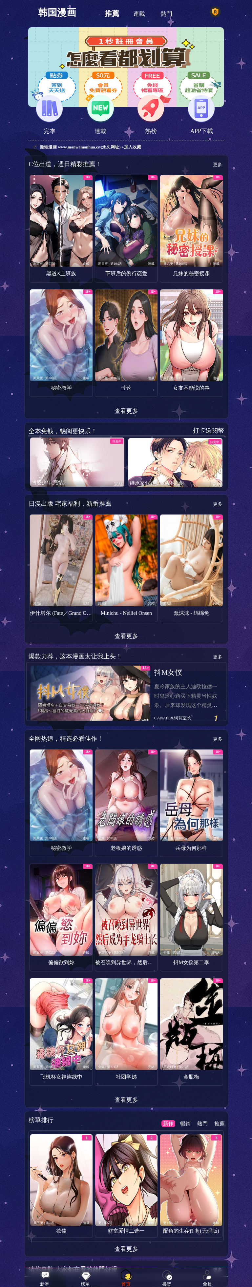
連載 (139, 13)
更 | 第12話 (170, 1223)
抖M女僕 (168, 672)
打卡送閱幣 (208, 430)
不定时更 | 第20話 (176, 1067)
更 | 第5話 (105, 1223)
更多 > (213, 165)
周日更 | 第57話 (44, 263)
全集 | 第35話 (172, 952)
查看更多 (126, 411)
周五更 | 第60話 (44, 1067)
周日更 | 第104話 (110, 263)
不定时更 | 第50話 (110, 952)
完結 (118, 484)
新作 (168, 1124)
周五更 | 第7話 (43, 1223)
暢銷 (185, 1124)
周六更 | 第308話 (45, 378)
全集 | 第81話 (107, 838)
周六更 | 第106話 (175, 263)
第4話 (167, 603)
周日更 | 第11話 (174, 378)
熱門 (166, 13)
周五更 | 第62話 (44, 952)
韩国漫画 (57, 12)
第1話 (37, 603)
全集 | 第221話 (108, 1067)
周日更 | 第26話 (109, 378)
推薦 (112, 14)
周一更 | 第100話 (175, 838)
